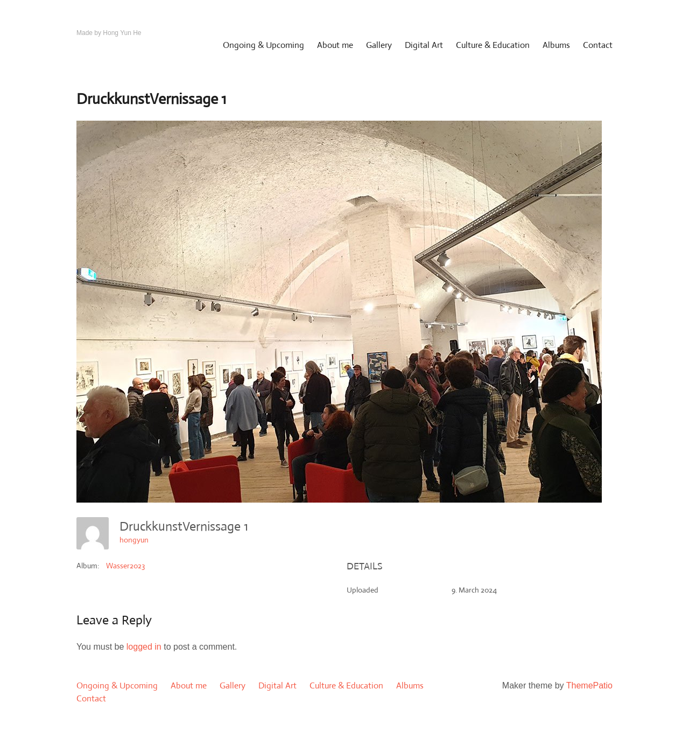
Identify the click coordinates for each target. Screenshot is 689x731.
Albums (556, 45)
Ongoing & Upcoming (263, 45)
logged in (143, 646)
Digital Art (424, 45)
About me (335, 45)
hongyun (134, 540)
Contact (598, 45)
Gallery (379, 45)
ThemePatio (589, 685)
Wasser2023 (125, 565)
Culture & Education (493, 45)
